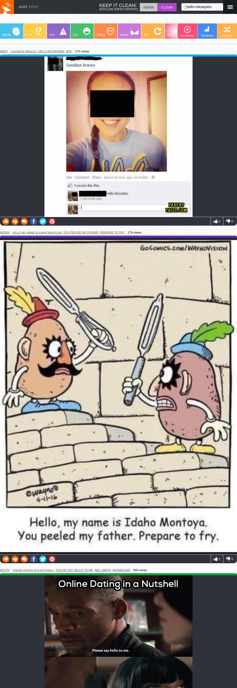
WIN (176, 32)
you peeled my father (80, 232)
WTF (33, 32)
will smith (103, 570)
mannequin (121, 570)
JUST (29, 7)
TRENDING (207, 31)
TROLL (105, 32)
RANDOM (226, 31)
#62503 (4, 232)
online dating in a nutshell (33, 570)
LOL (81, 32)
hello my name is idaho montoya (37, 232)
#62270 (4, 570)
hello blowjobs (51, 51)
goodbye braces (23, 51)
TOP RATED (187, 31)
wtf (69, 51)
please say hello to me (74, 570)
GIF (152, 32)
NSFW (129, 32)
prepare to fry (112, 232)
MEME (11, 32)
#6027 (4, 51)
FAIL (58, 32)
